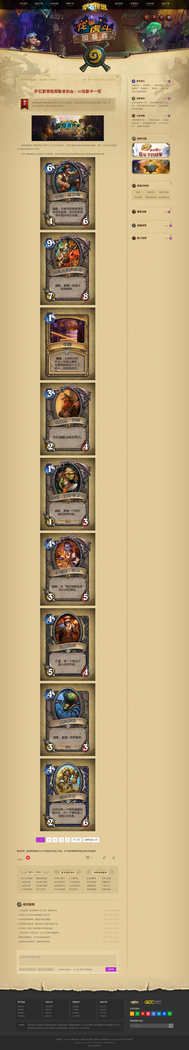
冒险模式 (76, 1002)
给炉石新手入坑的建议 (146, 106)
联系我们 (90, 1039)
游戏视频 (90, 1025)
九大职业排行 (74, 886)
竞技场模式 (21, 1016)
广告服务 (82, 1039)
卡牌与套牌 (158, 85)
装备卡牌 (103, 1010)
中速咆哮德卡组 (138, 120)
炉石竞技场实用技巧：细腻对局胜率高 (34, 942)
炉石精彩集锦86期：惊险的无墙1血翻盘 (35, 919)
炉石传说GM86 (74, 1028)
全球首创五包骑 (163, 198)
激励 (138, 192)
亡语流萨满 (76, 1016)
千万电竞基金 (74, 882)
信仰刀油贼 (106, 878)
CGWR (83, 1025)
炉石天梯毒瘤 (59, 889)
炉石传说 (53, 80)
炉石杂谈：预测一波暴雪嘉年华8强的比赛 (35, 928)
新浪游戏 (33, 80)
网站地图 (75, 1039)
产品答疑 (129, 1039)
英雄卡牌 (103, 1002)
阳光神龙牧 (91, 882)
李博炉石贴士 (59, 878)
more (165, 81)
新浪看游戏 (31, 1028)
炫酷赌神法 (91, 886)
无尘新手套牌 (41, 886)
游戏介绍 (135, 85)
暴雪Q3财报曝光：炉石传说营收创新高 (34, 937)
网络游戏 (43, 80)
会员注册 (122, 1039)
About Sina (67, 1039)
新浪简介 (59, 1039)
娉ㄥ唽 (76, 969)
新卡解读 (75, 1013)
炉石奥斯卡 (73, 889)
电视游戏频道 (109, 1025)
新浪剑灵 (52, 1028)
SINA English (113, 1039)
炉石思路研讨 (59, 886)
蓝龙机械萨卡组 (149, 123)
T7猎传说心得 (154, 120)
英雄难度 (75, 1006)
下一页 (76, 840)
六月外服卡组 (26, 889)
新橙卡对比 (164, 192)
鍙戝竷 (111, 969)
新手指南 (21, 1002)
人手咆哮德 (73, 878)
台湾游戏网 (39, 1025)
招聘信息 (97, 1039)
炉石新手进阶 (41, 882)
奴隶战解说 (91, 878)
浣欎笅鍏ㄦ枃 (91, 840)
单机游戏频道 (98, 1025)
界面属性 (21, 1010)
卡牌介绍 (48, 1002)
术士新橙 (138, 197)
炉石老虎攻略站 (61, 1028)
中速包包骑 (25, 882)
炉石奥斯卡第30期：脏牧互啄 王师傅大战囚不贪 (38, 924)
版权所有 (98, 1046)
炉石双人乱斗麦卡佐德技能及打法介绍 (34, 915)
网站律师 (105, 1039)
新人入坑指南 (26, 878)
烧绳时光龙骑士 (143, 126)
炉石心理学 (40, 889)
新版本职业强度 (151, 198)
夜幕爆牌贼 (91, 889)
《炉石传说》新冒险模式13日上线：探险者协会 (38, 910)
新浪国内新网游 (74, 1025)
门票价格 (75, 1010)
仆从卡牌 (103, 1013)
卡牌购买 (103, 1016)
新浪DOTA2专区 (42, 1028)
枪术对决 (151, 192)
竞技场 (155, 88)
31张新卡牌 (25, 886)
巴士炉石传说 (85, 1028)
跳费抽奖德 (106, 889)
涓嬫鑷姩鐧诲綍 (63, 969)
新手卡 (117, 1025)
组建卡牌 (48, 1016)
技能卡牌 (103, 1006)
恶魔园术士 (106, 882)
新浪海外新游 (62, 1025)
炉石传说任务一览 (139, 103)
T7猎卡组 (105, 886)
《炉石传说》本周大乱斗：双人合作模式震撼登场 (39, 933)
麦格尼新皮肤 (41, 878)
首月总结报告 (59, 882)
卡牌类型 (146, 85)
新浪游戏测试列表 (50, 1025)
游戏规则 (21, 1013)
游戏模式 (144, 88)
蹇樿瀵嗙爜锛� (85, 969)
